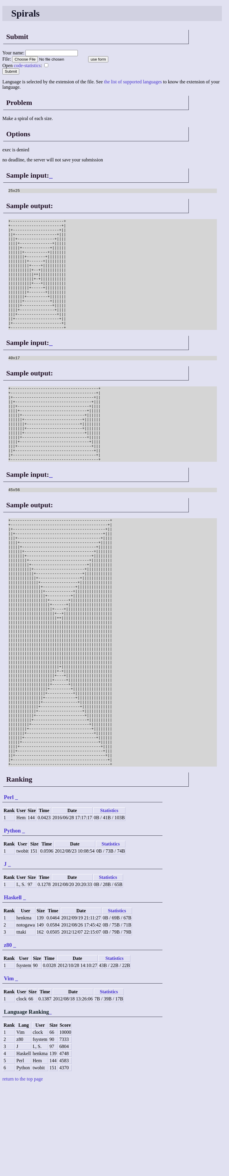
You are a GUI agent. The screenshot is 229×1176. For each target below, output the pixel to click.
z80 (8, 1034)
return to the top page (22, 1168)
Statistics (109, 900)
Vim (9, 1068)
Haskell (13, 987)
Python (12, 920)
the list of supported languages (133, 81)
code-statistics (27, 65)
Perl (9, 887)
